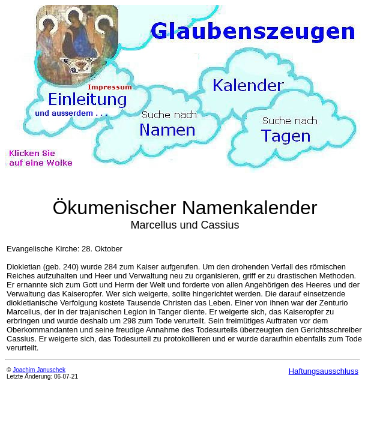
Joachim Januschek (39, 370)
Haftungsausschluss (323, 371)
